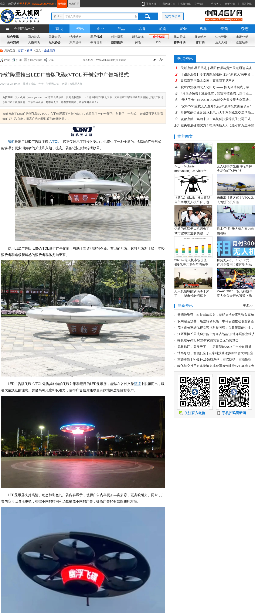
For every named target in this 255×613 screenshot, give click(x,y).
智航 (11, 141)
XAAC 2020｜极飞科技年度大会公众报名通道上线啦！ (234, 295)
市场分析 (242, 36)
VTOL (54, 141)
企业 (100, 29)
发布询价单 (173, 16)
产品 (121, 29)
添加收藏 (185, 3)
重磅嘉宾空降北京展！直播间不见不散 (208, 80)
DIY (158, 42)
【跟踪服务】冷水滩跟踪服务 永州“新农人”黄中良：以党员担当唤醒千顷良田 (218, 74)
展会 (183, 29)
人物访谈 (34, 42)
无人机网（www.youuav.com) (37, 3)
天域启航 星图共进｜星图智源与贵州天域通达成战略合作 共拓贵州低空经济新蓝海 (218, 68)
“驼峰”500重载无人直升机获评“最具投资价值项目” (216, 106)
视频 (203, 29)
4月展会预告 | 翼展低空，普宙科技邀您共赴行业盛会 (218, 93)
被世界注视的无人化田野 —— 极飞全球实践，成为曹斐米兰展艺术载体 (218, 87)
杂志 (245, 29)
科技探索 (117, 36)
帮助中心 (230, 3)
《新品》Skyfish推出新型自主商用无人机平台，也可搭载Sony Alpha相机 (192, 202)
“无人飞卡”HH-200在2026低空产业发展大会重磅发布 (218, 100)
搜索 (147, 16)
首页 (59, 29)
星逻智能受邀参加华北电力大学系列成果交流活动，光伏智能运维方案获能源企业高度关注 (218, 112)
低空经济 (242, 42)
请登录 (62, 3)
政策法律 (75, 42)
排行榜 (200, 42)
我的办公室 (169, 3)
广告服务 (214, 3)
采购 (162, 29)
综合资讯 (13, 36)
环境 (137, 384)
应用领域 (96, 36)
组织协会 (55, 42)
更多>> (248, 305)
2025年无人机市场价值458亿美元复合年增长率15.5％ (191, 264)
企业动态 (159, 36)
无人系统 (180, 36)
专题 (224, 29)
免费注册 (74, 3)
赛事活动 (180, 42)
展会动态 (200, 36)
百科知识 (13, 42)
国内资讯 (34, 36)
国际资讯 (55, 36)
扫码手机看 (35, 60)
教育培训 (96, 42)
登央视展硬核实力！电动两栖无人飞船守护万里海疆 (217, 125)
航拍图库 (117, 42)
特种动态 (75, 36)
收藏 (7, 60)
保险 (138, 42)
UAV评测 (221, 36)
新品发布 (138, 36)
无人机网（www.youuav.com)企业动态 (104, 59)
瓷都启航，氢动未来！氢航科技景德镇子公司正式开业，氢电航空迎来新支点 (218, 119)
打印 (19, 60)
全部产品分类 (24, 28)
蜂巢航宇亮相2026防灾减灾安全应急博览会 (208, 340)
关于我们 (199, 3)
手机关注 (150, 3)
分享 (51, 60)
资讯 (80, 29)
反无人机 (221, 42)
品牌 (142, 29)
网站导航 (246, 3)
